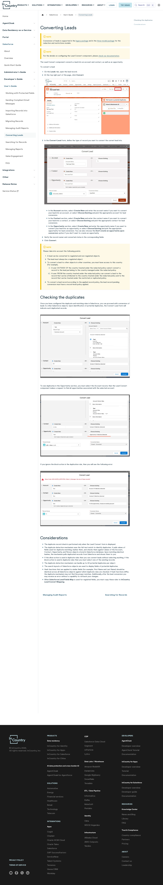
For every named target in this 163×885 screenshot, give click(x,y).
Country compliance (131, 835)
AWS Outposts (91, 842)
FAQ (124, 823)
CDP (86, 736)
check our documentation (108, 56)
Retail (49, 805)
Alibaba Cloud (90, 837)
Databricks (89, 771)
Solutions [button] (37, 5)
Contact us (127, 861)
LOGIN (112, 5)
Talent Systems (54, 861)
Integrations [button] (54, 5)
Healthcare (52, 801)
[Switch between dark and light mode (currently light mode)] (159, 5)
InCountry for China (56, 758)
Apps (49, 827)
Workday (51, 873)
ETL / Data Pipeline (92, 791)
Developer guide (129, 792)
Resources (127, 804)
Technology (52, 809)
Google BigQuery (92, 775)
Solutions (52, 783)
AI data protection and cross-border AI (63, 766)
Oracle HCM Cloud (56, 840)
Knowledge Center (129, 809)
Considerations (140, 24)
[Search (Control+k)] (144, 5)
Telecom (51, 813)
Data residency (53, 741)
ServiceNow (52, 857)
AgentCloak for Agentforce (59, 775)
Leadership (127, 865)
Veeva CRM (52, 869)
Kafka (87, 800)
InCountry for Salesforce (58, 754)
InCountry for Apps (56, 750)
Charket (51, 836)
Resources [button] (87, 5)
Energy (50, 792)
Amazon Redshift (92, 766)
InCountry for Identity (57, 746)
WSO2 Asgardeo (92, 825)
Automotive (52, 788)
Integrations (53, 821)
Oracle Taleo (53, 844)
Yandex (87, 846)
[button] (19, 23)
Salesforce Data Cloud (94, 741)
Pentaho (88, 808)
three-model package (105, 41)
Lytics (87, 754)
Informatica (89, 796)
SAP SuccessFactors (56, 852)
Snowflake (89, 779)
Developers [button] (71, 5)
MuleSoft (88, 804)
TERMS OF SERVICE (17, 865)
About (125, 852)
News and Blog (128, 814)
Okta (86, 821)
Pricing (125, 843)
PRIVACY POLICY (16, 860)
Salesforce (52, 848)
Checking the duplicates (143, 20)
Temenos (51, 865)
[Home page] (42, 15)
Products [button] (22, 5)
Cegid (50, 831)
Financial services (55, 796)
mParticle (88, 750)
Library (125, 818)
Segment (88, 746)
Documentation (129, 754)
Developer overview (131, 746)
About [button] (100, 5)
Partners (126, 839)
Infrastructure (90, 833)
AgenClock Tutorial (130, 750)
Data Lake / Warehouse (94, 762)
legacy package (82, 41)
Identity (87, 816)
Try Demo (125, 5)
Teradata (88, 783)
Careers (125, 857)
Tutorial (125, 771)
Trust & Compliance (130, 830)
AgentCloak (52, 771)
